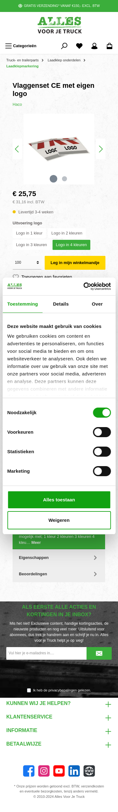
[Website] (89, 771)
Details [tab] (61, 304)
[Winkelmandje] (109, 46)
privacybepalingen (62, 690)
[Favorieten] (79, 46)
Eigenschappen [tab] (59, 557)
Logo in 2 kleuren (66, 233)
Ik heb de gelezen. (62, 690)
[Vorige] (17, 149)
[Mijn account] (94, 46)
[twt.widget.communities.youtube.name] (59, 771)
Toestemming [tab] (22, 304)
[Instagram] (44, 771)
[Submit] (99, 653)
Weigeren (59, 520)
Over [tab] (97, 304)
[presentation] (59, 674)
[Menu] (21, 46)
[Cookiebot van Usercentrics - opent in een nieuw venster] (84, 286)
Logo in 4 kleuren (71, 244)
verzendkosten (92, 786)
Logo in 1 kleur (29, 233)
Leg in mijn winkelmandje (75, 262)
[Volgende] (100, 149)
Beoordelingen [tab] (59, 574)
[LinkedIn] (74, 771)
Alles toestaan (59, 499)
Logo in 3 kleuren (31, 244)
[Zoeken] (64, 46)
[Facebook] (29, 771)
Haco (17, 104)
